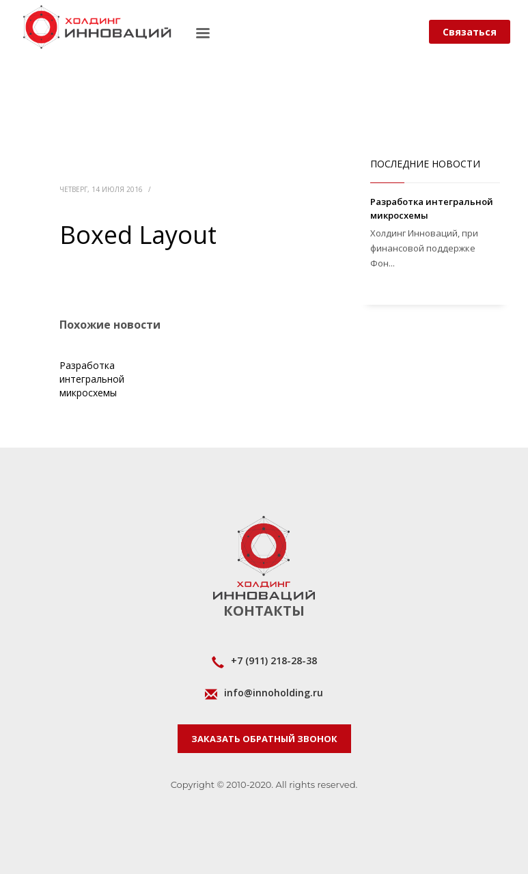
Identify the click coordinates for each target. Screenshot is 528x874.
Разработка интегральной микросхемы (91, 379)
